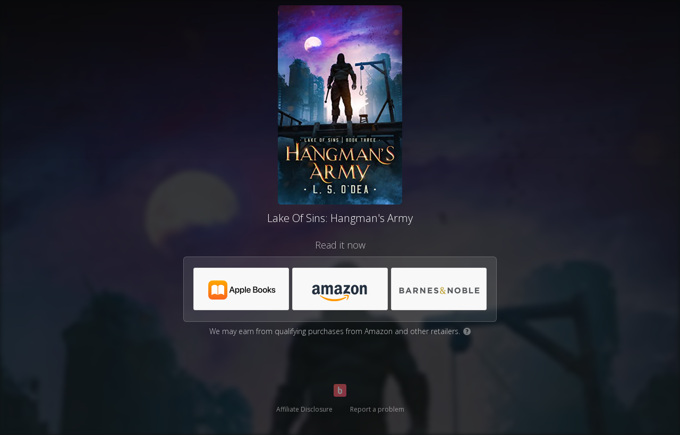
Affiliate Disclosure (304, 409)
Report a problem (377, 409)
